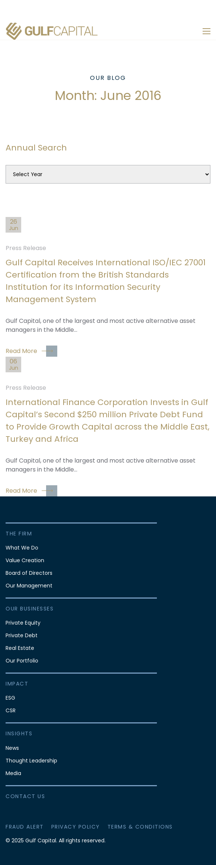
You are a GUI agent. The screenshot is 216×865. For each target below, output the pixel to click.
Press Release (26, 248)
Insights (19, 733)
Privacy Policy (75, 826)
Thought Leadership (31, 760)
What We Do (22, 547)
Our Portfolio (22, 660)
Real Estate (20, 648)
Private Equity (23, 622)
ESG (10, 698)
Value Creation (25, 560)
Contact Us (25, 796)
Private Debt (22, 635)
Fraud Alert (25, 826)
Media (13, 773)
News (12, 748)
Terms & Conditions (140, 826)
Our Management (29, 585)
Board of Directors (29, 573)
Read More (31, 351)
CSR (11, 710)
